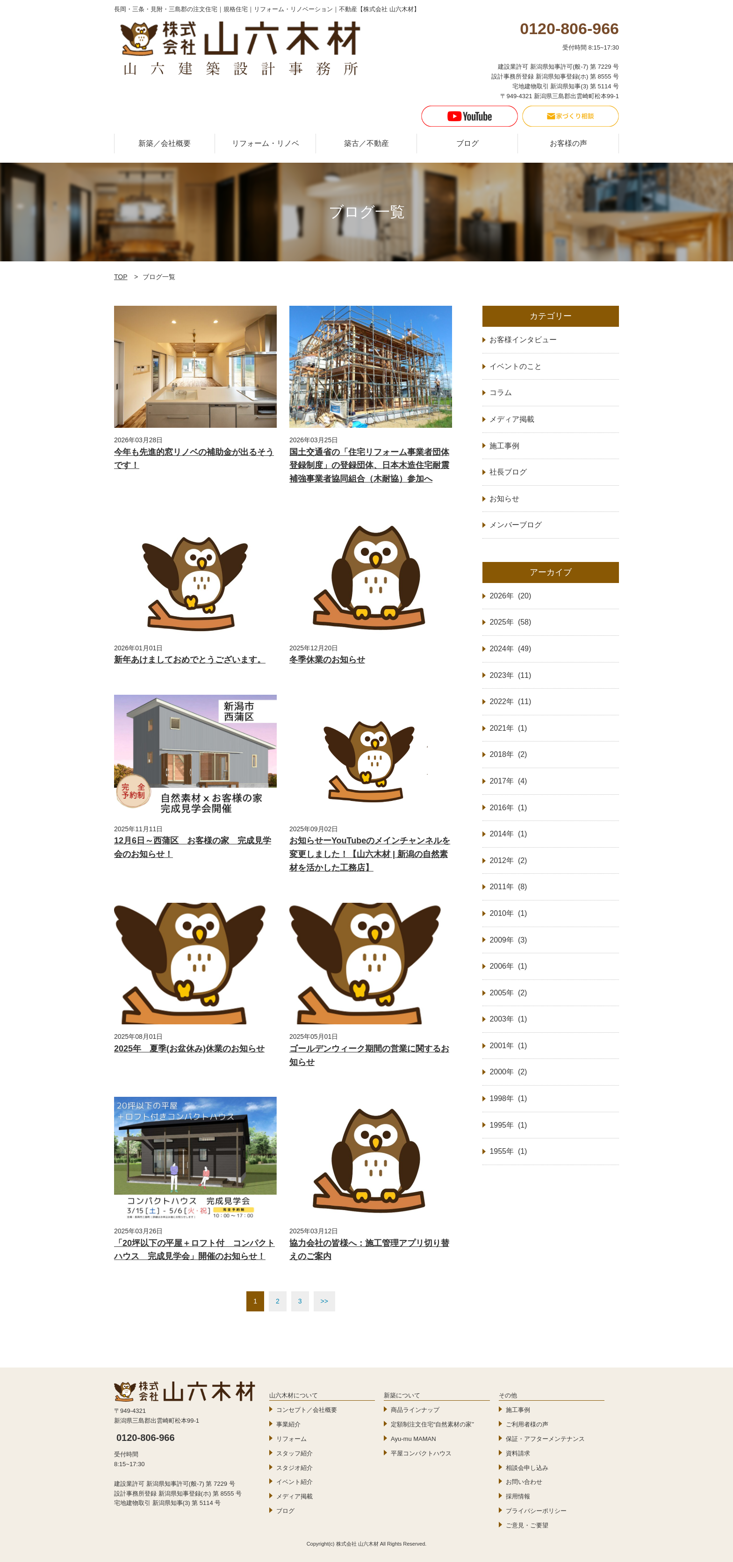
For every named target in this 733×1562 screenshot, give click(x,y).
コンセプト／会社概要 (306, 1409)
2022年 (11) (510, 701)
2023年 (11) (510, 675)
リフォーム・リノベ (265, 143)
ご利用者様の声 (527, 1424)
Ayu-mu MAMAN (413, 1438)
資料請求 (518, 1453)
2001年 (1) (508, 1046)
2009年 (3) (508, 940)
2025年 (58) (510, 622)
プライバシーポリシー (536, 1510)
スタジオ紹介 (294, 1467)
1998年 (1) (508, 1098)
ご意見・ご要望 (527, 1525)
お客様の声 (568, 143)
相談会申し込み (527, 1467)
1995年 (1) (508, 1125)
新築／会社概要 (164, 143)
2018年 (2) (508, 754)
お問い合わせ (524, 1481)
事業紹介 (288, 1424)
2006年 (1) (508, 966)
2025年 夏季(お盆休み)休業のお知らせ (189, 1048)
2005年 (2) (508, 993)
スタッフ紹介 (294, 1453)
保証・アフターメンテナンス (545, 1438)
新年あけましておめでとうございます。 (190, 659)
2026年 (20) (510, 596)
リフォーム (291, 1438)
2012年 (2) (508, 860)
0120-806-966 (145, 1437)
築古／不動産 (366, 143)
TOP (121, 277)
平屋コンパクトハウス (421, 1453)
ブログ (467, 143)
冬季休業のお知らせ (327, 659)
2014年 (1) (508, 834)
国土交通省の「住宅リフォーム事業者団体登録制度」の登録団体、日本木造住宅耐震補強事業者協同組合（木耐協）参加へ (369, 465)
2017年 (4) (508, 781)
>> (324, 1301)
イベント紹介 (294, 1481)
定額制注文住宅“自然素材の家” (432, 1424)
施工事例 (518, 1409)
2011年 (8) (508, 887)
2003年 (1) (508, 1019)
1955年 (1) (508, 1151)
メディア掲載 (294, 1496)
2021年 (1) (508, 728)
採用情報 (518, 1496)
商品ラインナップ (415, 1409)
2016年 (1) (508, 808)
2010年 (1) (508, 913)
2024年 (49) (510, 649)
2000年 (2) (508, 1072)
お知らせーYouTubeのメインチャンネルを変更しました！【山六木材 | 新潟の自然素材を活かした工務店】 (369, 854)
